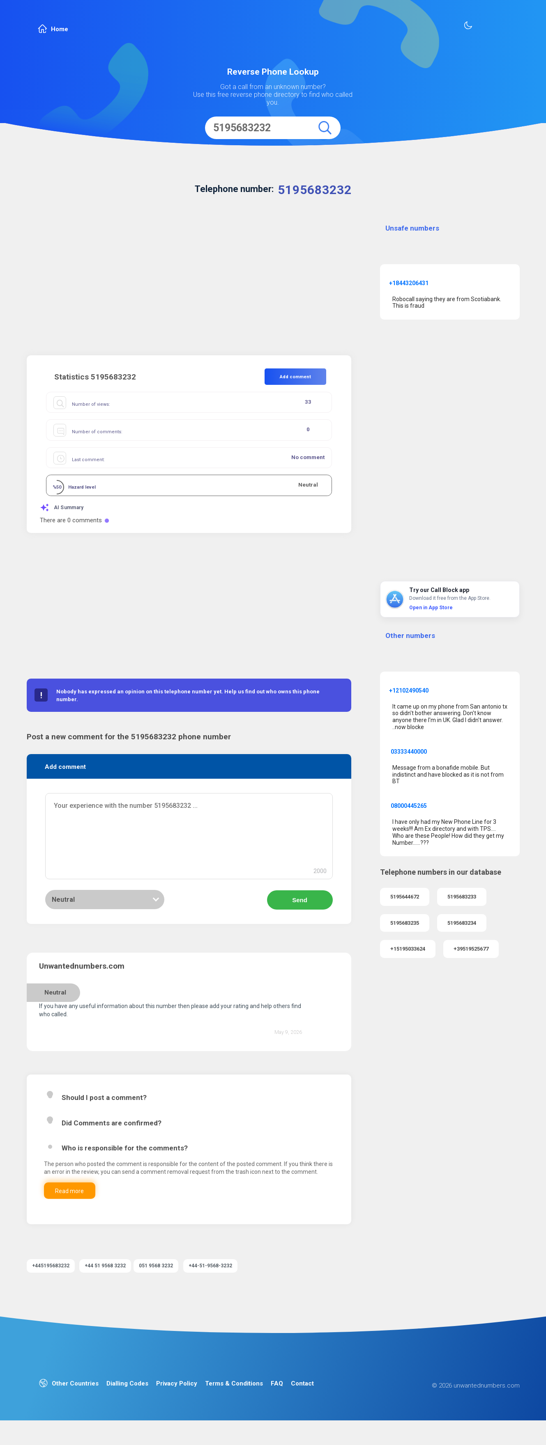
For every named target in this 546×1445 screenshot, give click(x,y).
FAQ (277, 1399)
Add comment (295, 377)
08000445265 (409, 806)
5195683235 (404, 923)
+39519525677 (471, 949)
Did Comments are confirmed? (111, 1138)
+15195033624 (407, 949)
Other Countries (69, 1399)
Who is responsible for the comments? (125, 1163)
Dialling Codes (127, 1399)
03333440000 (409, 751)
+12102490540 (409, 690)
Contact (302, 1399)
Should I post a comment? (104, 1113)
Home (52, 29)
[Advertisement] (189, 285)
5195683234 (461, 923)
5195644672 (404, 897)
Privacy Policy (176, 1399)
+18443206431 (409, 283)
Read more (87, 1214)
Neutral (63, 913)
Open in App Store (431, 607)
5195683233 (461, 897)
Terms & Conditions (234, 1399)
